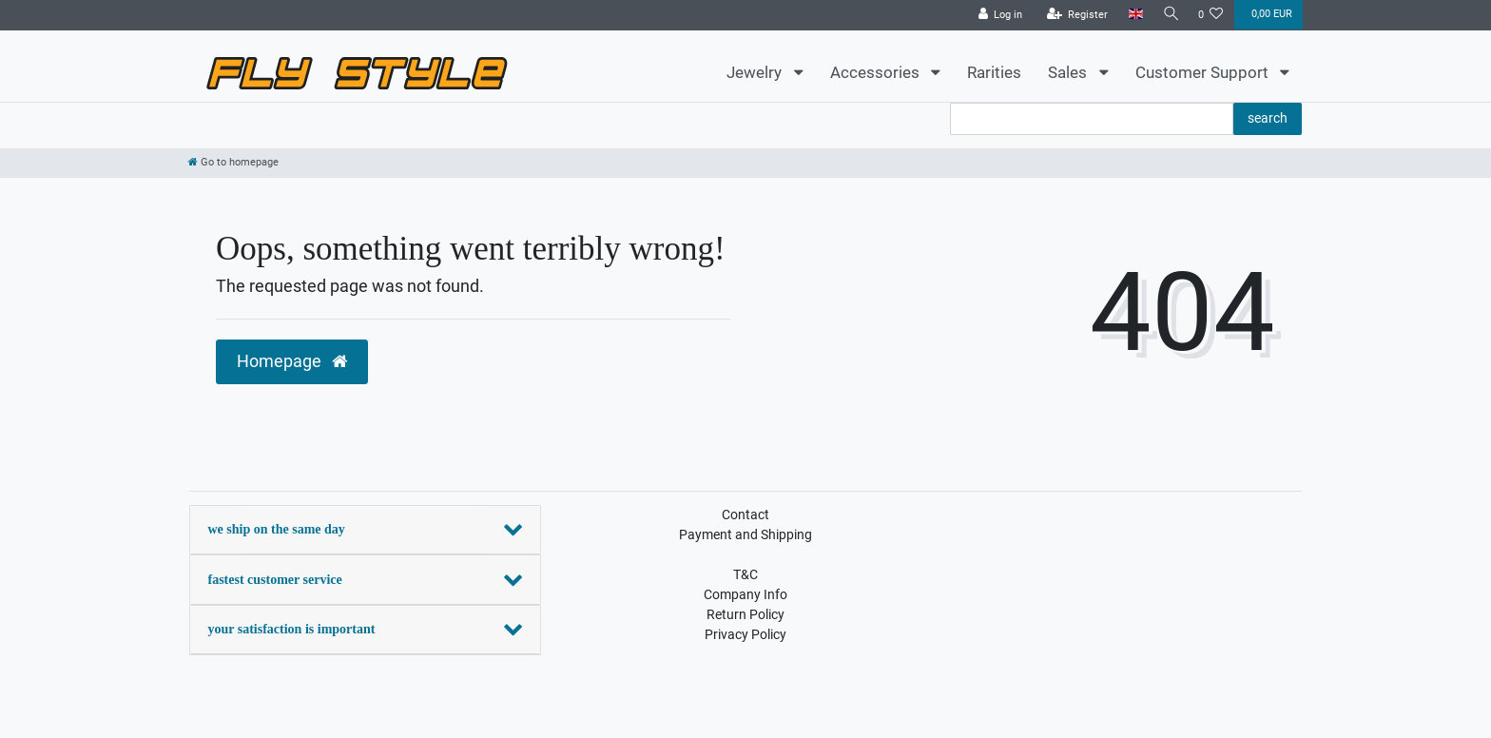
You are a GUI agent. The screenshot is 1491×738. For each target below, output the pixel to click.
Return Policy (745, 614)
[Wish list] (1211, 15)
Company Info (745, 594)
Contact (745, 514)
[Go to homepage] (233, 162)
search (1268, 118)
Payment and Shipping (745, 534)
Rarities (994, 72)
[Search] (1169, 14)
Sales (1069, 72)
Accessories (876, 72)
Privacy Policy (745, 634)
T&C (745, 574)
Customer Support (1203, 72)
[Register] (1073, 15)
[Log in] (996, 15)
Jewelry (755, 72)
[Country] (1131, 14)
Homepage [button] (292, 361)
